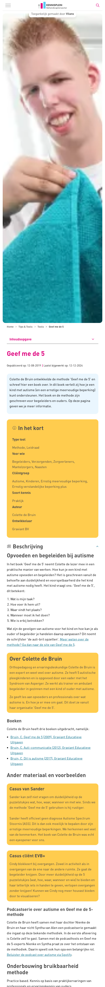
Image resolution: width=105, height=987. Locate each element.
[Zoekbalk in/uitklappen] (98, 5)
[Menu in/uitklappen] (8, 5)
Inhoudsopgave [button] (21, 339)
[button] (52, 546)
